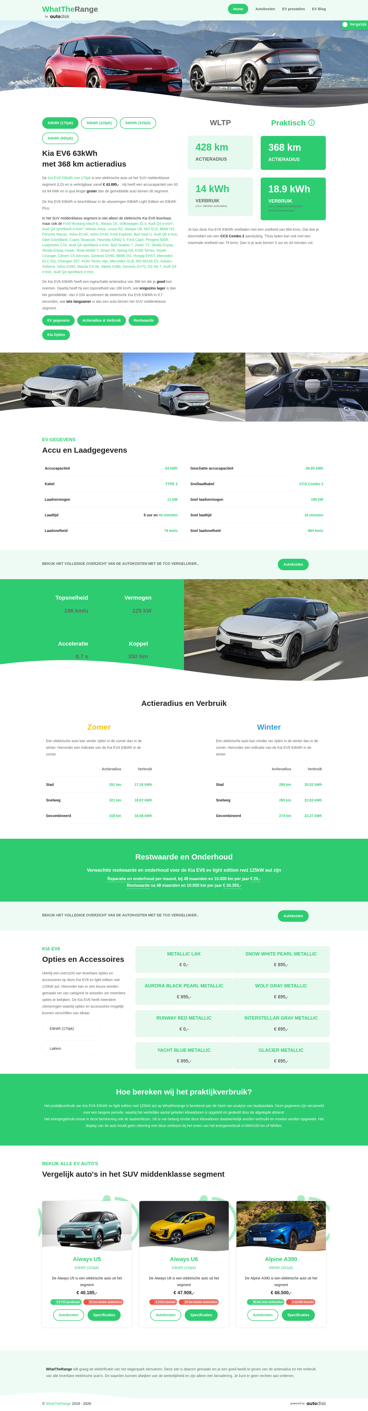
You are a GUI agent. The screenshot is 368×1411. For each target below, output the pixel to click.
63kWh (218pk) (184, 1267)
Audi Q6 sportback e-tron (90, 244)
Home (238, 8)
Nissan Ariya (96, 228)
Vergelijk (354, 24)
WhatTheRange (58, 1403)
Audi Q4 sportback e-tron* (63, 228)
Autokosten (265, 8)
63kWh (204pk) (87, 1267)
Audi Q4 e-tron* (161, 223)
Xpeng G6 (126, 250)
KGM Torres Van (96, 261)
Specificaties (104, 1314)
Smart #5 (108, 250)
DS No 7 (155, 266)
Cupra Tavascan (83, 239)
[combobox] (70, 1028)
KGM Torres (145, 250)
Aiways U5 (110, 223)
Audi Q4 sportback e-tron (73, 271)
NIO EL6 (152, 228)
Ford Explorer (122, 234)
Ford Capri (136, 239)
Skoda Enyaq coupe (59, 250)
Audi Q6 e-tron (166, 234)
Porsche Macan (55, 234)
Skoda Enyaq (163, 244)
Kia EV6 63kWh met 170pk (69, 177)
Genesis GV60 (103, 255)
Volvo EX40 (100, 234)
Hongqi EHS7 (145, 255)
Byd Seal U (144, 234)
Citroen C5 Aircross (74, 255)
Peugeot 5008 (157, 239)
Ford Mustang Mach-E (82, 223)
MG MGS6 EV (148, 261)
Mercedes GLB (123, 261)
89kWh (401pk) (281, 1267)
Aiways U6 (134, 228)
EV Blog (319, 8)
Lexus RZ (116, 228)
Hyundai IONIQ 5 (112, 239)
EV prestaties (293, 8)
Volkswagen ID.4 (134, 223)
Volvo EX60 (67, 266)
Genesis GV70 (135, 266)
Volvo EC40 (79, 234)
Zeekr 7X (143, 244)
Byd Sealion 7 (123, 244)
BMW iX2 (168, 228)
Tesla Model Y (88, 250)
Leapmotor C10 (55, 244)
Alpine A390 (112, 266)
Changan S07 (70, 261)
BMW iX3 (124, 255)
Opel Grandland (56, 239)
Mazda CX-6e (89, 266)
